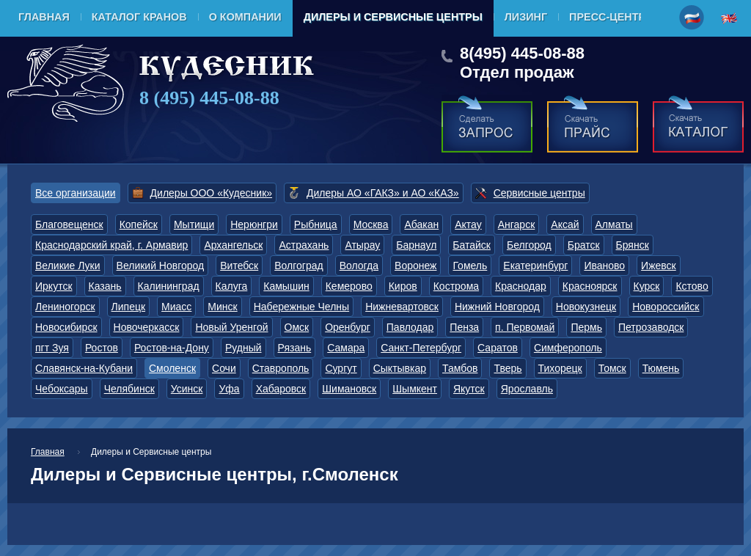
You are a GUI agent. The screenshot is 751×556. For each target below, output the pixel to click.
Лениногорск (65, 306)
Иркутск (54, 286)
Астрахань (304, 245)
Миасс (176, 306)
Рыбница (315, 224)
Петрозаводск (651, 327)
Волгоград (298, 265)
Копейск (139, 224)
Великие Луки (67, 265)
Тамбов (459, 368)
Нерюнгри (254, 224)
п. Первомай (524, 327)
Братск (584, 245)
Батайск (472, 245)
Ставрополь (280, 368)
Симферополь (568, 348)
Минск (222, 306)
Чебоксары (61, 389)
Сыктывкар (399, 368)
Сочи (224, 368)
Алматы (614, 224)
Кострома (456, 286)
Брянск (632, 245)
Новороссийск (665, 306)
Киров (403, 286)
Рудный (243, 348)
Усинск (187, 389)
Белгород (529, 245)
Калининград (168, 286)
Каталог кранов (139, 17)
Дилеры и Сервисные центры (393, 17)
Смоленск (172, 368)
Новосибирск (66, 327)
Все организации (75, 193)
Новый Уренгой (231, 327)
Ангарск (516, 224)
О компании (245, 17)
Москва (371, 224)
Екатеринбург (535, 265)
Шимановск (349, 389)
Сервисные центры (539, 193)
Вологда (359, 265)
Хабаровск (281, 389)
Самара (345, 348)
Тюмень (661, 368)
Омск (297, 327)
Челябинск (129, 389)
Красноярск (590, 286)
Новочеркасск (147, 327)
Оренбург (347, 327)
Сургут (340, 368)
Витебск (239, 265)
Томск (612, 368)
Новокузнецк (586, 306)
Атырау (362, 245)
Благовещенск (69, 224)
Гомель (470, 265)
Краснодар (520, 286)
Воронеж (415, 265)
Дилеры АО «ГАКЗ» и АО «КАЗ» (383, 193)
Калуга (232, 286)
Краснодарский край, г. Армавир (111, 245)
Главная (44, 17)
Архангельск (233, 245)
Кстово (691, 286)
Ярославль (527, 389)
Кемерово (349, 286)
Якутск (469, 389)
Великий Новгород (161, 265)
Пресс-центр (607, 17)
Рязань (295, 348)
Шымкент (414, 389)
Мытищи (194, 224)
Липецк (128, 306)
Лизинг (526, 17)
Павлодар (410, 327)
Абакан (421, 224)
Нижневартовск (402, 306)
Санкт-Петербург (421, 348)
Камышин (286, 286)
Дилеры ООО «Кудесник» (211, 193)
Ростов (101, 348)
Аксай (565, 224)
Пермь (586, 327)
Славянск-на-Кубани (84, 368)
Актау (468, 224)
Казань (105, 286)
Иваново (604, 265)
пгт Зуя (52, 348)
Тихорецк (560, 368)
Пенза (464, 327)
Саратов (497, 348)
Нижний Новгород (497, 306)
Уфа (229, 389)
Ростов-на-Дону (171, 348)
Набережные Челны (301, 306)
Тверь (507, 368)
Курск (647, 286)
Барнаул (416, 245)
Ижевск (658, 265)
